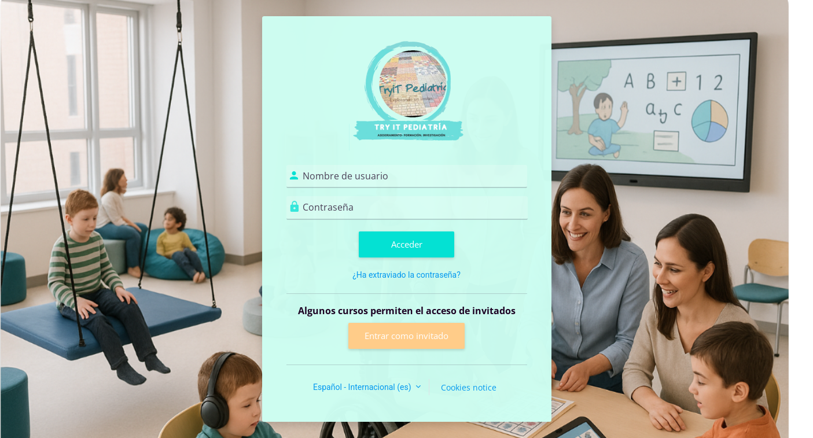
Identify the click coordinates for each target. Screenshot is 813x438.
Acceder (406, 244)
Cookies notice (468, 387)
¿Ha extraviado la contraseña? (406, 274)
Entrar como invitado (406, 335)
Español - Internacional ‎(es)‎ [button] (363, 387)
